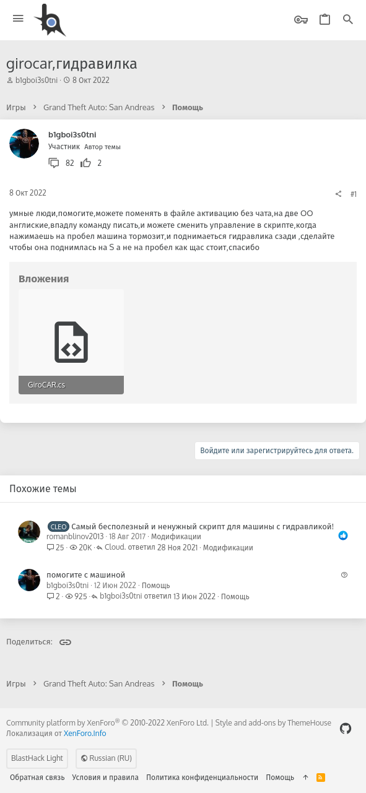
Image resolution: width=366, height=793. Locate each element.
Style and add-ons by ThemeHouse (273, 722)
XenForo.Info (85, 733)
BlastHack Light (37, 758)
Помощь (156, 585)
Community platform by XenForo (107, 722)
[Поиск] (348, 20)
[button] (18, 19)
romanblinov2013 (74, 536)
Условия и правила (105, 777)
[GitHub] (345, 728)
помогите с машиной (85, 574)
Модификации (176, 536)
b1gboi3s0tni (36, 80)
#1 (354, 194)
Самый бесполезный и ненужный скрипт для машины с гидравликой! (202, 526)
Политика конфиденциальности (202, 777)
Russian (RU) (106, 758)
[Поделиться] (338, 194)
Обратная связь (37, 777)
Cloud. (115, 548)
